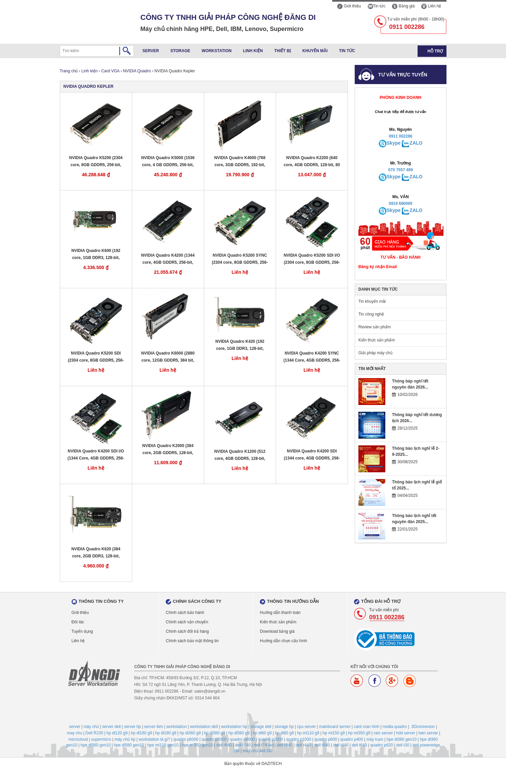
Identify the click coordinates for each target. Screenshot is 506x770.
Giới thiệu (349, 6)
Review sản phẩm (374, 327)
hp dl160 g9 (141, 733)
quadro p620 (381, 745)
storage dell (260, 726)
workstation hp (234, 726)
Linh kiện (253, 50)
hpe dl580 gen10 (129, 745)
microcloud (78, 739)
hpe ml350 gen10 (197, 745)
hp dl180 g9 (166, 733)
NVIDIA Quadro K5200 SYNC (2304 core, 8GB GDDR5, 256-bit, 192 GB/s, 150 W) (240, 259)
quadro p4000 (242, 739)
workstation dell (204, 726)
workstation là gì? (154, 739)
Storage (180, 50)
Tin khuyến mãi (372, 301)
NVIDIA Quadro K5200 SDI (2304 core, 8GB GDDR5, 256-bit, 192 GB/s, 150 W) (96, 357)
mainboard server (334, 726)
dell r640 (224, 745)
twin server (428, 733)
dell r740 (242, 745)
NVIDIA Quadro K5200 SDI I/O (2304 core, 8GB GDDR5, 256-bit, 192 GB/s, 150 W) (312, 259)
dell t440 (340, 745)
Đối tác (78, 622)
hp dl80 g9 (284, 733)
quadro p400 (351, 739)
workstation (176, 726)
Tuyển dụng (82, 631)
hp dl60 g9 (262, 733)
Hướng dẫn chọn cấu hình (283, 640)
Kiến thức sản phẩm (376, 340)
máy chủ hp (124, 739)
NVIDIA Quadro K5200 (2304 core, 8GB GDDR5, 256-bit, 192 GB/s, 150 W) (96, 161)
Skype (393, 143)
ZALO (416, 143)
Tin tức (377, 6)
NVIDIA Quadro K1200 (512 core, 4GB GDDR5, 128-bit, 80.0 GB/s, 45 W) (239, 455)
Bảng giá (403, 6)
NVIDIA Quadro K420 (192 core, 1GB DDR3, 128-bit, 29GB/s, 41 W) (240, 345)
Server (151, 50)
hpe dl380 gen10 (402, 739)
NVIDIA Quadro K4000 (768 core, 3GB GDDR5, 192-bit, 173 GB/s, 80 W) (239, 161)
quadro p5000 (214, 739)
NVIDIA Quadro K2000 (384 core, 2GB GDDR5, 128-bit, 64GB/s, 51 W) (167, 449)
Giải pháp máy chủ (375, 353)
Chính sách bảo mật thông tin (192, 640)
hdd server (405, 733)
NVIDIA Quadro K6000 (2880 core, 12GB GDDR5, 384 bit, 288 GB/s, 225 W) (168, 357)
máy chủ (91, 726)
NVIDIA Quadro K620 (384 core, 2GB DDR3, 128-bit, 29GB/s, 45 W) (95, 553)
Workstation (217, 50)
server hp (132, 726)
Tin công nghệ (371, 314)
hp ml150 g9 (333, 733)
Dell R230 (94, 733)
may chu (74, 733)
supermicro (101, 739)
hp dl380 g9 (214, 733)
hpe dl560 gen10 (96, 745)
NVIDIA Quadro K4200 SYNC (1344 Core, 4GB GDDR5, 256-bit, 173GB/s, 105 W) (311, 357)
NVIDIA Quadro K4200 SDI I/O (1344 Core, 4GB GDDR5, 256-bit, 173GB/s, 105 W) (96, 455)
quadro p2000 (270, 739)
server (74, 726)
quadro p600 (325, 739)
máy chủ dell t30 (257, 750)
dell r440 (303, 745)
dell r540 (322, 745)
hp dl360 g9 (190, 733)
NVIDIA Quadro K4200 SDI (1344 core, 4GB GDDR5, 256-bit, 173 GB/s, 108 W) (312, 455)
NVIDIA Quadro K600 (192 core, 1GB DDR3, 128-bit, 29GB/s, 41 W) (95, 254)
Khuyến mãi (314, 50)
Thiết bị (282, 50)
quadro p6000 (185, 739)
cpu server (306, 726)
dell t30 (403, 745)
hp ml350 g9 (359, 733)
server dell (111, 726)
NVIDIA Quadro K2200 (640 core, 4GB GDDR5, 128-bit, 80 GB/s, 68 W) (312, 161)
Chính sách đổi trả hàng (187, 631)
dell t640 (359, 745)
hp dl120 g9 (117, 733)
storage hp (284, 726)
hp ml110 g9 (308, 733)
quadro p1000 (298, 739)
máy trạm (374, 739)
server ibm (153, 726)
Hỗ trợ (435, 51)
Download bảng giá (277, 631)
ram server (383, 733)
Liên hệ (431, 6)
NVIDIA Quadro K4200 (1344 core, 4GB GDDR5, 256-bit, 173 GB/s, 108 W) (168, 259)
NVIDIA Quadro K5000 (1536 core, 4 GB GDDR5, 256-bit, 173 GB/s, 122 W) (168, 161)
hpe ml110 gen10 (163, 745)
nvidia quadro (395, 726)
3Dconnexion (423, 726)
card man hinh (366, 726)
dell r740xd (264, 745)
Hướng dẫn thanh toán (280, 612)
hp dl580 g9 (238, 733)
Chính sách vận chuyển (187, 622)
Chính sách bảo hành (185, 612)
